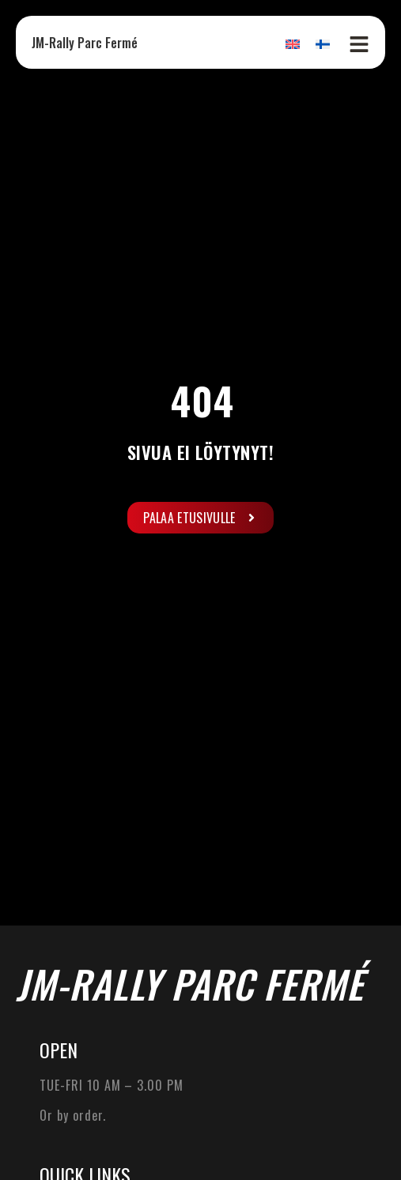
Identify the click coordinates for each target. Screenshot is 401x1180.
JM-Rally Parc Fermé (85, 42)
